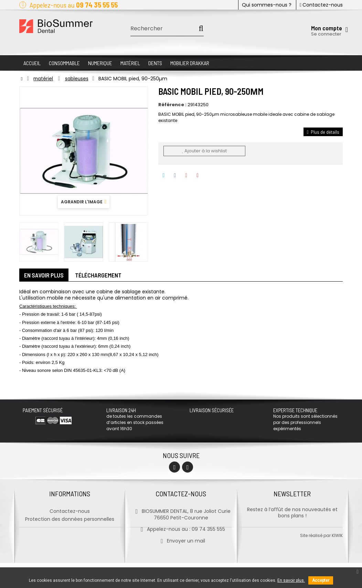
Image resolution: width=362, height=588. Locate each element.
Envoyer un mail (181, 540)
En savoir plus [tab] (44, 276)
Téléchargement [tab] (100, 276)
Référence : (172, 105)
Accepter (320, 580)
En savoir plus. (291, 580)
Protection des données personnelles (69, 518)
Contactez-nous (321, 4)
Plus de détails (323, 132)
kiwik (337, 561)
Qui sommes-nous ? (266, 4)
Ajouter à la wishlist (204, 151)
